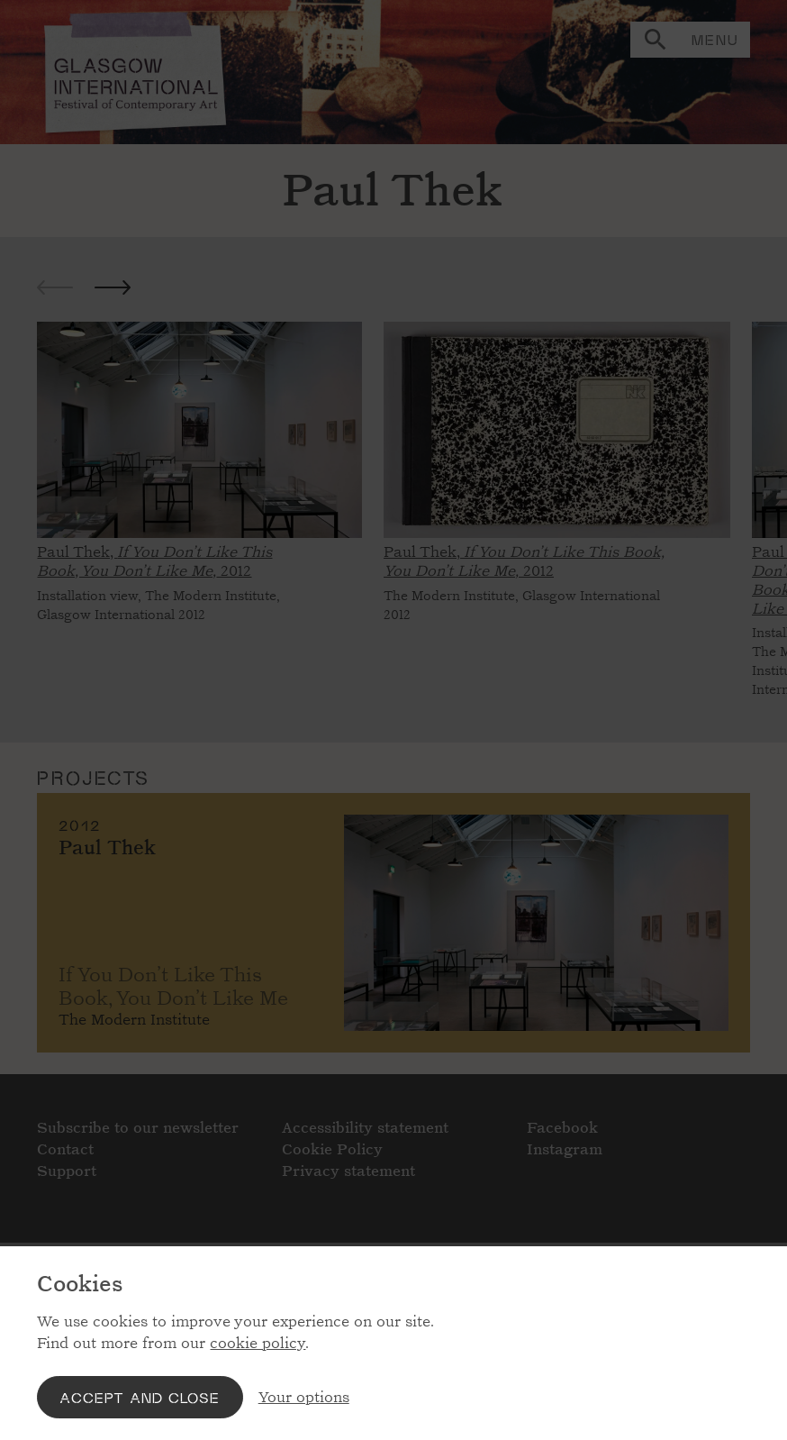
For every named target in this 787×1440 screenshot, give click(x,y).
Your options (303, 1397)
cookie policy (257, 1343)
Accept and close (139, 1397)
